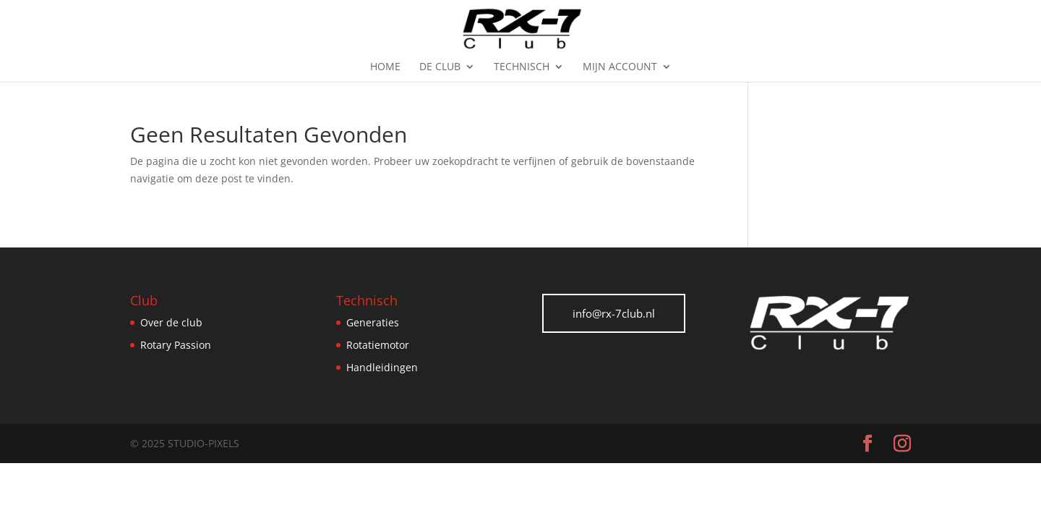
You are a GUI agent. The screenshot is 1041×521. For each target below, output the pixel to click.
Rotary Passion (175, 345)
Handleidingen (382, 367)
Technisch (521, 67)
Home (385, 67)
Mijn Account (620, 67)
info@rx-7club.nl (614, 313)
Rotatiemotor (377, 345)
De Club (439, 67)
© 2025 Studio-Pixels (184, 443)
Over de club (171, 322)
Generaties (372, 322)
